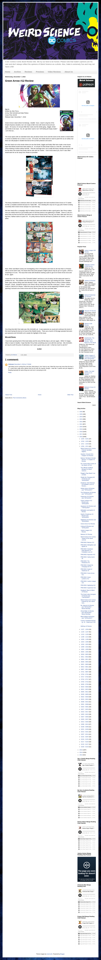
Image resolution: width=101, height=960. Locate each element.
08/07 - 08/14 (85, 669)
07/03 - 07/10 (85, 681)
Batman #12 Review (86, 534)
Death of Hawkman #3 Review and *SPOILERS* (87, 515)
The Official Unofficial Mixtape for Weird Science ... (87, 469)
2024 (81, 416)
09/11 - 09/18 (85, 657)
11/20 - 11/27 (85, 632)
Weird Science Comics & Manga (85, 118)
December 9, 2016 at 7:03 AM (22, 364)
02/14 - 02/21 (85, 731)
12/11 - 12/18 (85, 443)
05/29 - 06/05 (85, 694)
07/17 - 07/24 (85, 676)
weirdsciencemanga (96, 152)
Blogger (62, 954)
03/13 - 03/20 (85, 721)
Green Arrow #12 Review (88, 523)
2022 (81, 421)
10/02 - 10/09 (85, 649)
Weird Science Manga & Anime (85, 152)
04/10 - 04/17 (85, 711)
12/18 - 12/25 (85, 441)
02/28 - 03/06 (85, 726)
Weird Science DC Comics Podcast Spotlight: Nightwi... (88, 450)
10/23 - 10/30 (85, 642)
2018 (81, 431)
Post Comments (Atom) (19, 398)
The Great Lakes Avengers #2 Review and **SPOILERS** (88, 596)
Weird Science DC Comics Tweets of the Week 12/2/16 (88, 538)
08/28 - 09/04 (85, 662)
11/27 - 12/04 (85, 629)
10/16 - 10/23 (85, 644)
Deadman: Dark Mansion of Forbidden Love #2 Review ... (88, 484)
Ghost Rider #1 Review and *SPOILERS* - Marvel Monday (87, 612)
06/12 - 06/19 (85, 689)
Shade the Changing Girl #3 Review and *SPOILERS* (88, 479)
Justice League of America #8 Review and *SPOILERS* (90, 357)
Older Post (70, 394)
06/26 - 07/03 (85, 684)
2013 (81, 755)
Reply (9, 372)
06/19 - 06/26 (85, 686)
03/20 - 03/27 (85, 719)
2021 (81, 424)
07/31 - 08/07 (85, 671)
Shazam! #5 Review (90, 311)
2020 (81, 426)
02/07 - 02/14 (85, 734)
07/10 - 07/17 (85, 679)
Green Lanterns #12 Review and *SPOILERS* (86, 502)
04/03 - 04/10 (85, 714)
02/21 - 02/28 (85, 729)
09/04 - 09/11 (85, 659)
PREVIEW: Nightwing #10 (88, 585)
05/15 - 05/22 (85, 699)
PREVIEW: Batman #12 (87, 542)
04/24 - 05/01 (85, 706)
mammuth (49, 954)
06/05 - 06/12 (85, 691)
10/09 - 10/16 (85, 647)
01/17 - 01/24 (85, 741)
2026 (81, 411)
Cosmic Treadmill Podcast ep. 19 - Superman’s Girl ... (88, 622)
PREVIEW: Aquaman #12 (88, 554)
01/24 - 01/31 (85, 739)
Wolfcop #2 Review (86, 626)
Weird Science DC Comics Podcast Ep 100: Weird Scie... (88, 601)
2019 (81, 429)
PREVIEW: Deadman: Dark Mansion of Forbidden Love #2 (87, 550)
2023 (81, 419)
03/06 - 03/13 (85, 724)
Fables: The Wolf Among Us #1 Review (89, 373)
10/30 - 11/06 (85, 639)
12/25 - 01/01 (85, 438)
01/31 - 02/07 (85, 736)
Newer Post (8, 394)
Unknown (11, 364)
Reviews (28, 72)
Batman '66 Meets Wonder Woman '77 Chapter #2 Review (88, 459)
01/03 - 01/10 (85, 746)
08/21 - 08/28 (85, 664)
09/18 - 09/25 (85, 654)
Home (7, 72)
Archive (17, 72)
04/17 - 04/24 (85, 709)
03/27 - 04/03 (85, 716)
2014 (81, 752)
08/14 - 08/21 (85, 666)
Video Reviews (54, 72)
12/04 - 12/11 (85, 446)
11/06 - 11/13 (85, 637)
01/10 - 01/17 (85, 744)
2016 (81, 436)
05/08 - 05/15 (85, 701)
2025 (81, 414)
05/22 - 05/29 (85, 696)
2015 (81, 750)
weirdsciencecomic (96, 118)
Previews (40, 72)
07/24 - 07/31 (85, 674)
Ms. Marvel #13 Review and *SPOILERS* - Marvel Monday (87, 607)
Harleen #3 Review (90, 280)
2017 (81, 434)
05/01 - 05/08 (85, 704)
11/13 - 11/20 (85, 634)
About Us (69, 72)
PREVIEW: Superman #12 (88, 587)
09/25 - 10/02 (85, 652)
